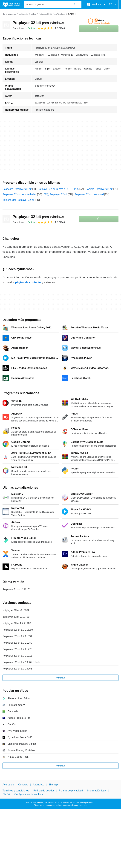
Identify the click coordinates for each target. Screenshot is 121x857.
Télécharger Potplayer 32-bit (18, 200)
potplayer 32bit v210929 (16, 610)
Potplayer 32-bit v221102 (17, 589)
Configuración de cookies (28, 794)
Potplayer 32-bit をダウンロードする (58, 189)
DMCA (6, 794)
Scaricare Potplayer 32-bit (17, 189)
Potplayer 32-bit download (89, 194)
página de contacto (28, 282)
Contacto (23, 784)
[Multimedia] (23, 14)
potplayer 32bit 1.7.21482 (17, 623)
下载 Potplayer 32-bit (55, 194)
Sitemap (53, 784)
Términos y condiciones (16, 790)
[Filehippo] (11, 4)
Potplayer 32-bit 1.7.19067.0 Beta (21, 662)
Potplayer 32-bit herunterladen (19, 194)
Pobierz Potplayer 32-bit (99, 189)
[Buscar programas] (76, 4)
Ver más (60, 677)
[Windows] (12, 14)
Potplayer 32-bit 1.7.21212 (17, 655)
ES (113, 4)
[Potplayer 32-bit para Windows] (52, 14)
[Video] (33, 14)
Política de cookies (43, 790)
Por (19, 28)
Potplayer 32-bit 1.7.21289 (17, 642)
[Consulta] (53, 4)
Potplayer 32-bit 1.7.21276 (17, 649)
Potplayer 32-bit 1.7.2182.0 (18, 629)
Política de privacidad (71, 790)
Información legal (97, 790)
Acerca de (8, 784)
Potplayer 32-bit (38, 23)
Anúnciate (38, 784)
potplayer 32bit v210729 (16, 616)
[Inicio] (4, 14)
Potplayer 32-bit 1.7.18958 (17, 668)
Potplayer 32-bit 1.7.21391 (17, 636)
